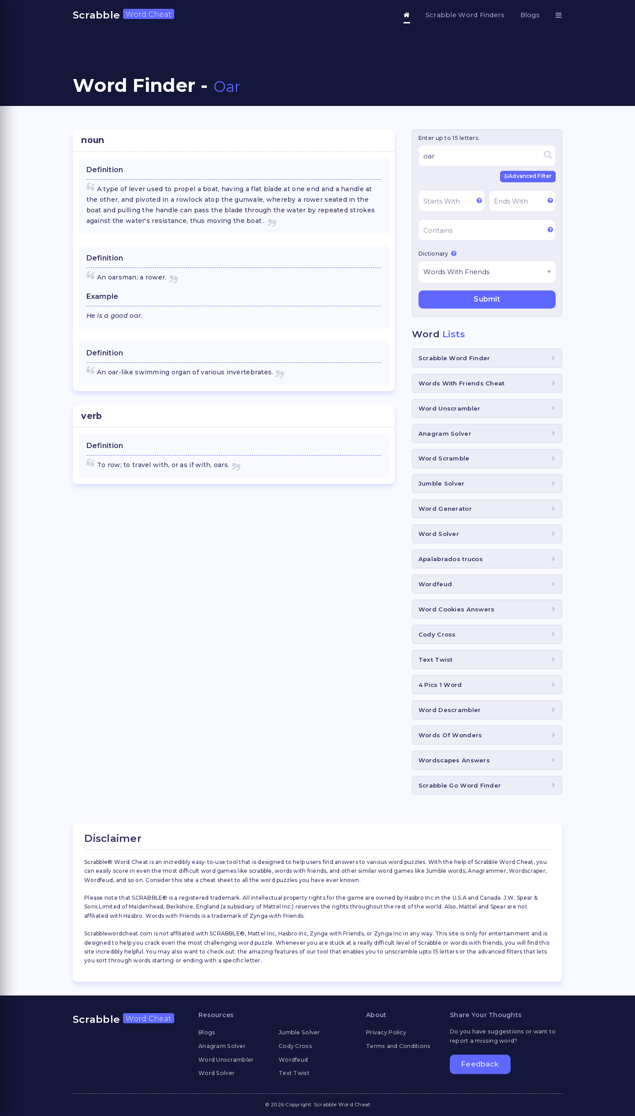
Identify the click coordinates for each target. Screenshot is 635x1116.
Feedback (480, 1065)
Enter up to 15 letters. (449, 138)
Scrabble (123, 15)
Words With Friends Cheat (461, 382)
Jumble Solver (441, 482)
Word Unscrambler (449, 407)
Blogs (530, 15)
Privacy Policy (386, 1032)
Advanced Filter (528, 176)
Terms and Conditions (398, 1045)
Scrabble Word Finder (454, 357)
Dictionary (437, 253)
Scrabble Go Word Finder (459, 784)
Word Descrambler (449, 709)
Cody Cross (437, 633)
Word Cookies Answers (456, 608)
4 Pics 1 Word (440, 684)
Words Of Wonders (450, 734)
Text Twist (435, 659)
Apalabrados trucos (450, 558)
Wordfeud (435, 583)
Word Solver (438, 533)
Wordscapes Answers (454, 759)
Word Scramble (444, 458)
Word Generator (445, 508)
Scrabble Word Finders (465, 15)
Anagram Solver (444, 433)
